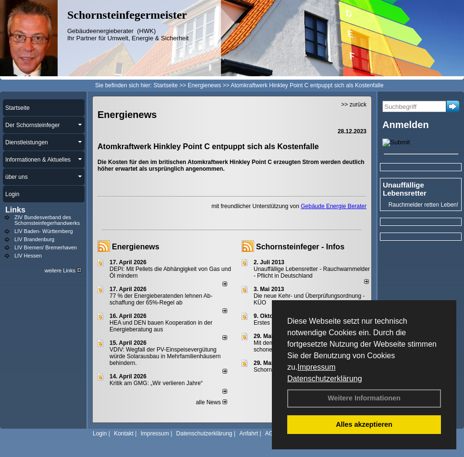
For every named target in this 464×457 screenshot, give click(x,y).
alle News (211, 402)
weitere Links (63, 270)
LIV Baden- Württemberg (43, 231)
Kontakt (124, 433)
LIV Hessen (28, 255)
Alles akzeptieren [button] (364, 424)
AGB (271, 433)
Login (100, 433)
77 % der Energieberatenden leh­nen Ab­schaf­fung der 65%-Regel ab (161, 299)
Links (15, 210)
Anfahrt (248, 433)
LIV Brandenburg (34, 239)
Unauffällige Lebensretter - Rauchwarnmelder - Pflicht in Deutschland (312, 272)
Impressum (316, 367)
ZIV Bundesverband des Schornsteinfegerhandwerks (47, 220)
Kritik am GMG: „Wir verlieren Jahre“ (156, 383)
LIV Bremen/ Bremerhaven (45, 247)
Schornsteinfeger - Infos (300, 247)
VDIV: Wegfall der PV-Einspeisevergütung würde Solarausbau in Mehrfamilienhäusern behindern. (165, 356)
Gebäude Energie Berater (333, 206)
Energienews (135, 247)
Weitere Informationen (364, 398)
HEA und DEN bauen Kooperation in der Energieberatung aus (161, 326)
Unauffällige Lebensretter (405, 189)
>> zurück (353, 104)
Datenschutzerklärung (324, 379)
